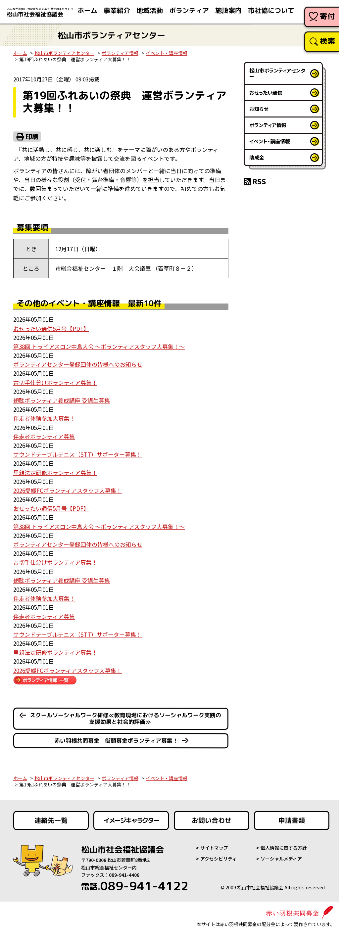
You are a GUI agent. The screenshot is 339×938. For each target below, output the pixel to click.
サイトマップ (214, 848)
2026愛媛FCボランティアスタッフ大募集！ (67, 490)
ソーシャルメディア (281, 859)
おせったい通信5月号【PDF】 (51, 328)
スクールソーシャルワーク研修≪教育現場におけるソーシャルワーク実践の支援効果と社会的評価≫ (125, 718)
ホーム (20, 53)
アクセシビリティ (218, 859)
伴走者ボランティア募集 (44, 436)
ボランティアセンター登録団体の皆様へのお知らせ (77, 364)
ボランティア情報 (120, 53)
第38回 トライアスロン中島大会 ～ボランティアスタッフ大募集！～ (99, 346)
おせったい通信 (265, 92)
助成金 (256, 157)
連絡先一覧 (51, 820)
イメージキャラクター (131, 820)
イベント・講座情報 (166, 53)
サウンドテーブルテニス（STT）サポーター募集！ (77, 454)
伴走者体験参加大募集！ (44, 418)
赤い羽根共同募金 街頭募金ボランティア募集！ (116, 740)
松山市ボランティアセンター (64, 53)
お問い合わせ (211, 820)
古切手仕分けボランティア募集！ (55, 382)
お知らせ (258, 108)
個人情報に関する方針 (284, 848)
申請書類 (291, 820)
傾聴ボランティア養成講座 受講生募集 (61, 400)
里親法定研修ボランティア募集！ (55, 472)
